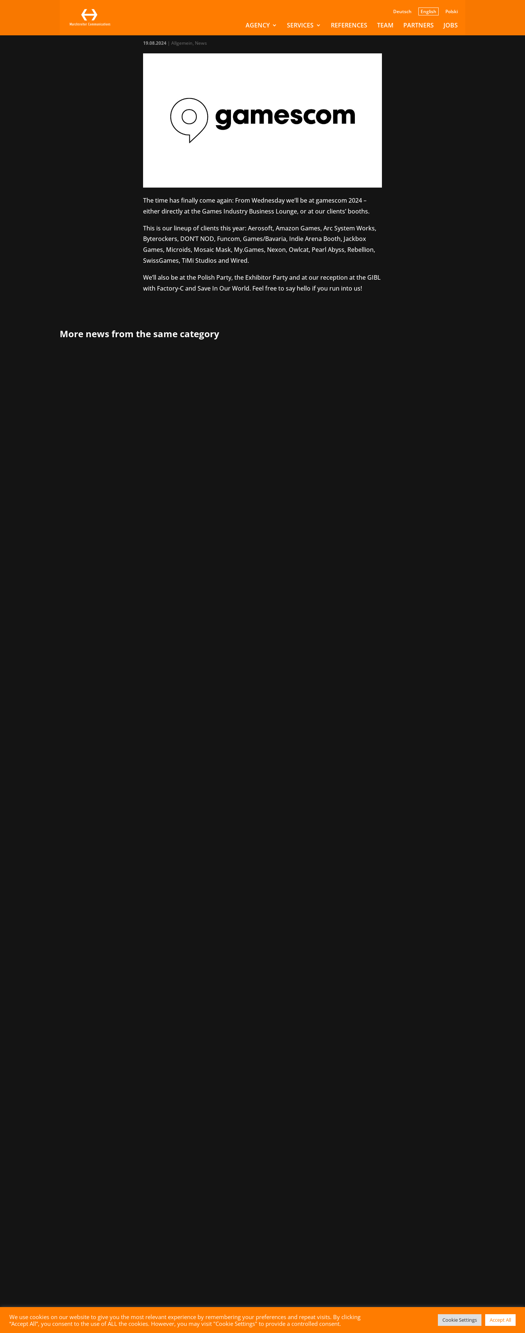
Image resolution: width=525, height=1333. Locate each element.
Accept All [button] (500, 1319)
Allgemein (182, 43)
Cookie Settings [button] (459, 1319)
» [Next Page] (354, 963)
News (201, 43)
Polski (451, 12)
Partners (418, 26)
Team (385, 26)
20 (325, 963)
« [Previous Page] (216, 963)
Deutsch (402, 12)
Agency (258, 26)
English (428, 11)
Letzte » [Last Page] (376, 963)
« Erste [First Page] (195, 963)
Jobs (451, 26)
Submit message (226, 1269)
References (349, 26)
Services (300, 26)
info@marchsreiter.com (93, 1108)
